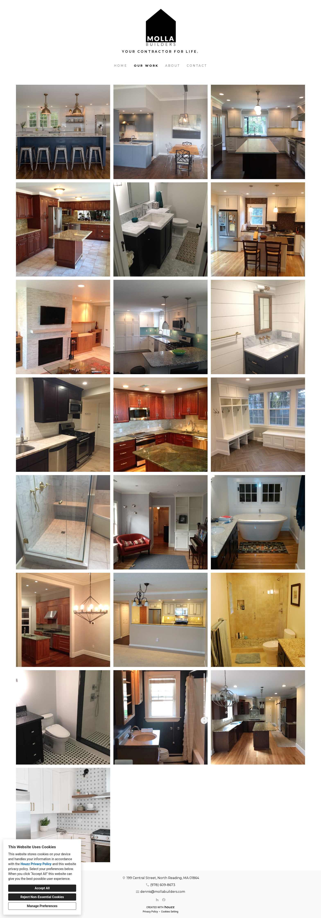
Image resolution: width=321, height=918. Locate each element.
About (172, 65)
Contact (197, 65)
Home (120, 65)
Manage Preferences (42, 906)
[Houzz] (157, 899)
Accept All (42, 888)
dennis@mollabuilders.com (162, 892)
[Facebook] (163, 899)
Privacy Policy (150, 911)
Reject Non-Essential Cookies (42, 897)
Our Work (146, 65)
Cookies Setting (169, 911)
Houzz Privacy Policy (35, 864)
